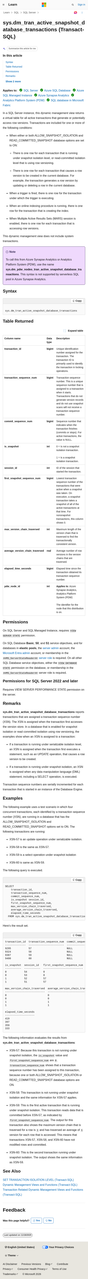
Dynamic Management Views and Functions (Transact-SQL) (40, 1184)
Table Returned (14, 66)
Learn (6, 12)
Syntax (9, 62)
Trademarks (9, 1274)
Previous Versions (31, 1264)
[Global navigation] (3, 5)
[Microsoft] (44, 4)
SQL (16, 12)
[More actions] (82, 12)
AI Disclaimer (10, 1264)
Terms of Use (59, 1269)
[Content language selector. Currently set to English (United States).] (20, 1247)
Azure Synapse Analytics (53, 95)
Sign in (81, 4)
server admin (51, 648)
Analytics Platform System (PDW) (23, 100)
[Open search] (72, 5)
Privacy (7, 1269)
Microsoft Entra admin (16, 653)
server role (45, 657)
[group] (44, 902)
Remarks (10, 76)
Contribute (62, 1264)
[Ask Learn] (75, 12)
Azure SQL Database (57, 90)
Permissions (12, 71)
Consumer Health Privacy (31, 1269)
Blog (47, 1264)
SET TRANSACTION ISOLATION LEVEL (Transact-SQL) (38, 1179)
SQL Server (29, 12)
